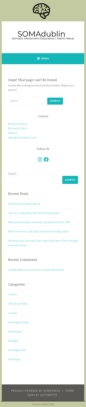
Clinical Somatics (18, 303)
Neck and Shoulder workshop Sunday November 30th (39, 222)
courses (12, 313)
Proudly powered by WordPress (35, 390)
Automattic (49, 395)
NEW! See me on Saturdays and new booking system (38, 231)
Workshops (14, 359)
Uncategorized (16, 350)
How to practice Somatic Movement (43, 270)
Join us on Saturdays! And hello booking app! (34, 213)
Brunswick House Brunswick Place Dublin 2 (17, 128)
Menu (45, 58)
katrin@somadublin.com (22, 137)
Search (12, 173)
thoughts (13, 340)
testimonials (15, 331)
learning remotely (18, 322)
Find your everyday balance (24, 203)
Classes (12, 294)
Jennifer (12, 270)
